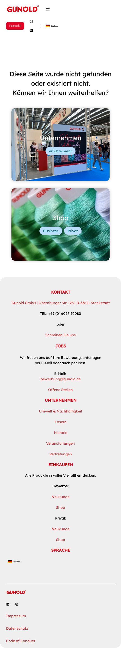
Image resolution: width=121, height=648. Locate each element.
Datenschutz (17, 628)
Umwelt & (48, 411)
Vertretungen (60, 454)
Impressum (16, 616)
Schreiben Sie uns (60, 335)
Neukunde (60, 496)
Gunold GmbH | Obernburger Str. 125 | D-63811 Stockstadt (60, 303)
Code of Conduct (20, 641)
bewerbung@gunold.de (61, 379)
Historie (60, 432)
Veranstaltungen (60, 443)
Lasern (61, 422)
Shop (60, 507)
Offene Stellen (60, 389)
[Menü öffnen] (47, 9)
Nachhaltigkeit (69, 411)
